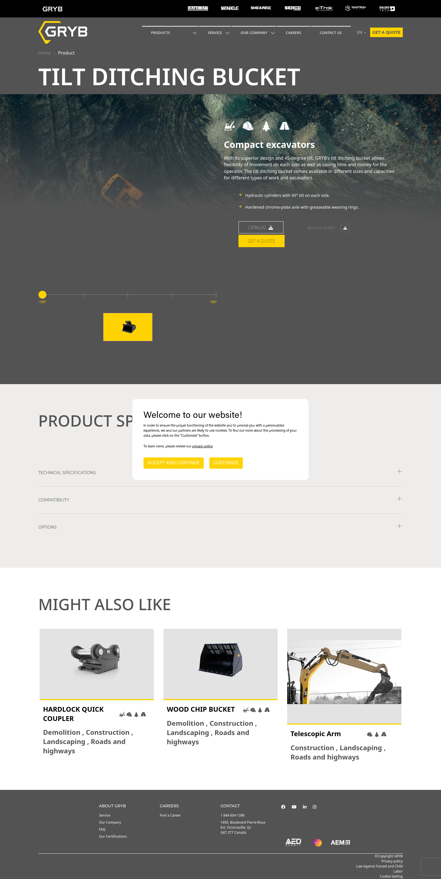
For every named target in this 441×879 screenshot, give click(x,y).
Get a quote (386, 32)
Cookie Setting (391, 876)
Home (44, 53)
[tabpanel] (96, 695)
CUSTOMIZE (226, 463)
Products (160, 32)
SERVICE (215, 32)
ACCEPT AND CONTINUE (173, 463)
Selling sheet (328, 228)
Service (104, 815)
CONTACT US (331, 32)
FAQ (102, 829)
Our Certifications (113, 836)
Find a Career (170, 815)
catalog (261, 227)
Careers (293, 32)
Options (47, 527)
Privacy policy (392, 861)
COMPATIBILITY (53, 499)
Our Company (253, 32)
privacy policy (202, 446)
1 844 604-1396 (232, 815)
